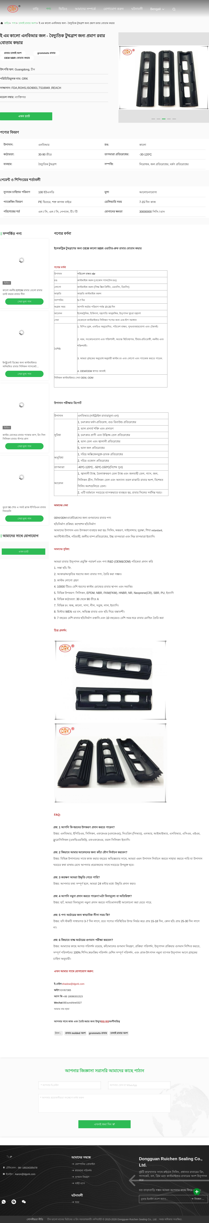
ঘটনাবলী (137, 9)
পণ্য (48, 9)
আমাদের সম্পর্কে (85, 9)
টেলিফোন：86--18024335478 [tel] (19, 1167)
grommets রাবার (98, 1033)
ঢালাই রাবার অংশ (27, 23)
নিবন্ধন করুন (198, 1198)
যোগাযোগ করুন (113, 9)
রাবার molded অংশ (75, 1033)
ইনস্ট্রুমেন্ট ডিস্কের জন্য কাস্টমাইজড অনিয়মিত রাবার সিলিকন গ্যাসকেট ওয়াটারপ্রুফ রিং (20, 366)
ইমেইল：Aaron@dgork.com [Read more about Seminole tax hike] (18, 1174)
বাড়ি (35, 9)
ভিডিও (63, 9)
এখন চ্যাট (26, 116)
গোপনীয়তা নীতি (35, 1219)
